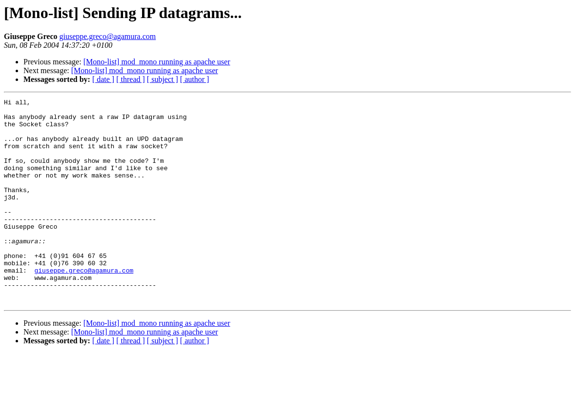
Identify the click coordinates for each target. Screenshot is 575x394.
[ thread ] (130, 79)
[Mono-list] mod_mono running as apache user (156, 62)
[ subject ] (162, 79)
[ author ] (194, 79)
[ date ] (103, 79)
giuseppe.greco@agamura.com (107, 36)
